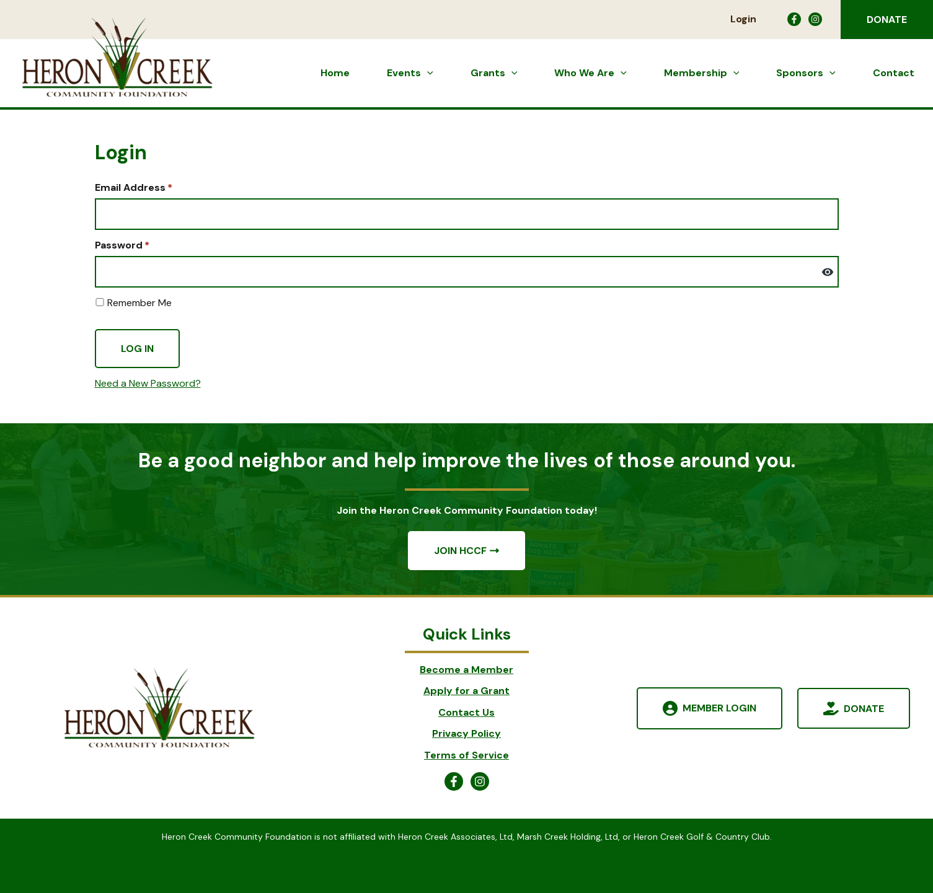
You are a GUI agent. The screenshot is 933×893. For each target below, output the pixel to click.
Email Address (133, 187)
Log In (137, 348)
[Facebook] (794, 19)
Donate (864, 708)
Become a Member (466, 669)
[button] (887, 19)
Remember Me (133, 302)
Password (122, 245)
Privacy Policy (466, 733)
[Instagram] (815, 19)
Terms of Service (466, 755)
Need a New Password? (148, 383)
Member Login (719, 708)
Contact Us (466, 712)
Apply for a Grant (466, 690)
